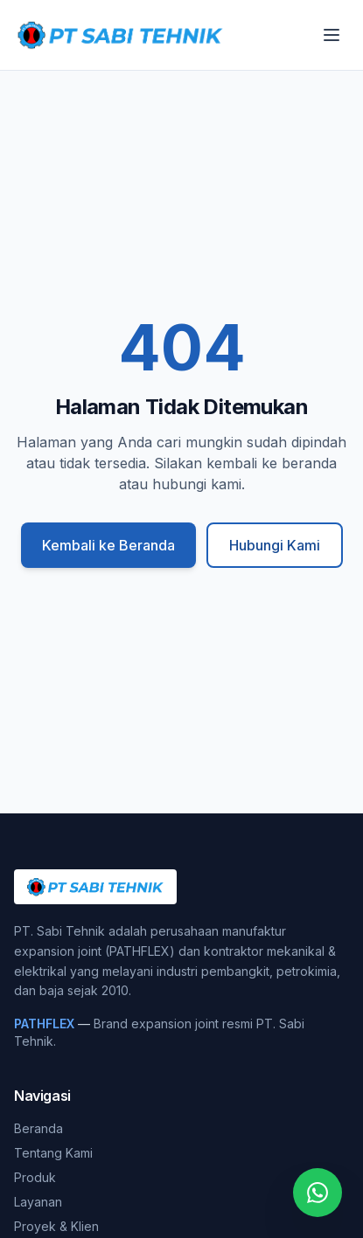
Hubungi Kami (274, 545)
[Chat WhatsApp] (317, 1192)
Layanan (38, 1201)
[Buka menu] (331, 34)
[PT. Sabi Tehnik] (120, 35)
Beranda (38, 1128)
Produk (35, 1177)
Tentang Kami (53, 1152)
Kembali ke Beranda (108, 545)
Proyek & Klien (56, 1226)
